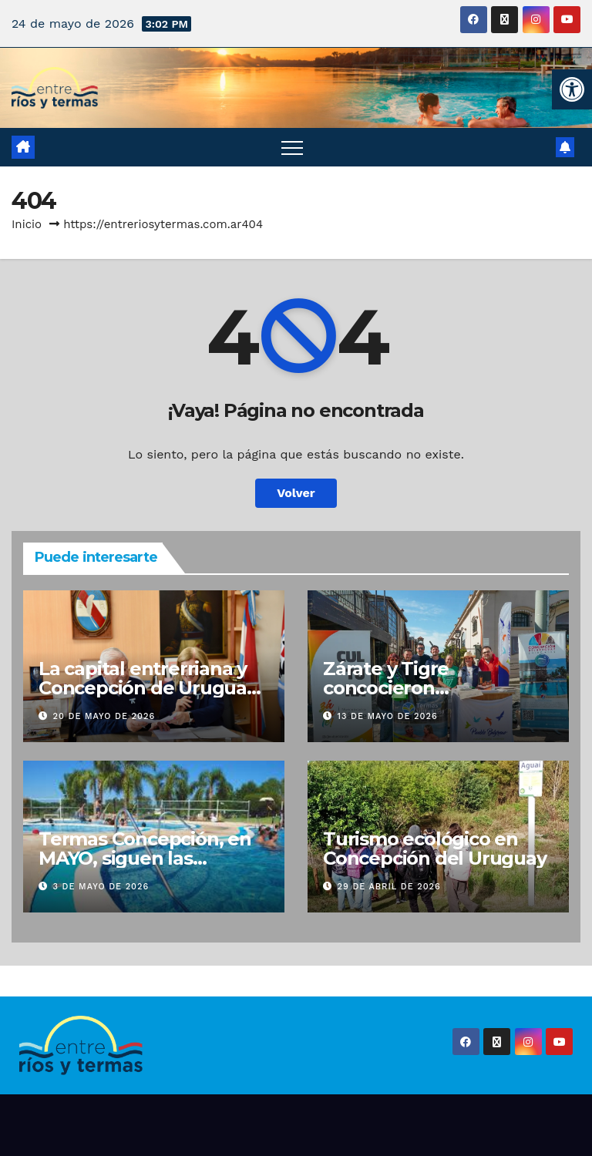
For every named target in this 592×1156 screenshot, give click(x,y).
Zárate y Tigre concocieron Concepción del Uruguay (435, 687)
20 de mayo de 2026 (104, 716)
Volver (296, 493)
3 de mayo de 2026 (101, 887)
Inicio (27, 224)
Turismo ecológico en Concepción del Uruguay (435, 848)
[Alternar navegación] (292, 147)
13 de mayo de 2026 (388, 716)
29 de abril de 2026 (389, 887)
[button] (572, 89)
